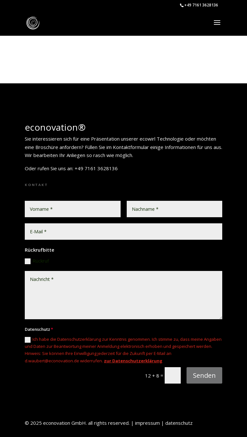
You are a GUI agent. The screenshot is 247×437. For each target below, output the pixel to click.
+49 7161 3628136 (201, 5)
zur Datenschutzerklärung (133, 361)
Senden (204, 375)
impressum (147, 423)
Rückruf (37, 260)
